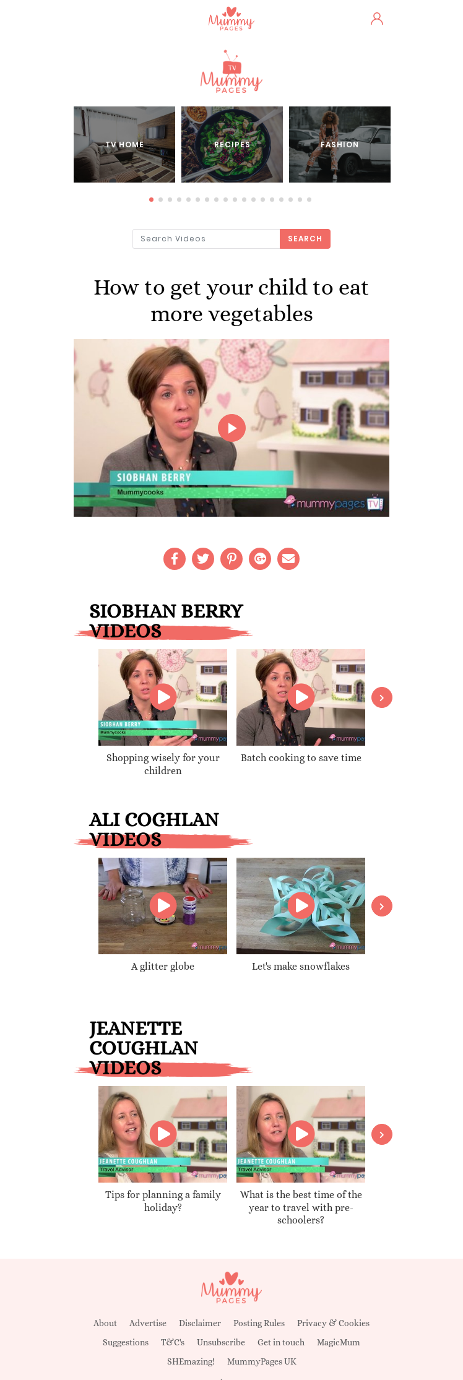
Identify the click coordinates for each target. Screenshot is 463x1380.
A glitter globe (162, 966)
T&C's (172, 1342)
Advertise (148, 1323)
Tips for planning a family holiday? (163, 1201)
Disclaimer (200, 1323)
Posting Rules (259, 1323)
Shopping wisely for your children (163, 764)
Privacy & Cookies (333, 1323)
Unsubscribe (221, 1342)
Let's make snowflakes (301, 966)
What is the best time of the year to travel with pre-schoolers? (301, 1208)
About (105, 1323)
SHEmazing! (191, 1361)
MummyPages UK (261, 1361)
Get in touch (281, 1342)
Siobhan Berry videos (166, 621)
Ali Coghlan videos (154, 829)
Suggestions (126, 1342)
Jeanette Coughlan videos (143, 1048)
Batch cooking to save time (301, 758)
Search (305, 238)
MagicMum (338, 1342)
